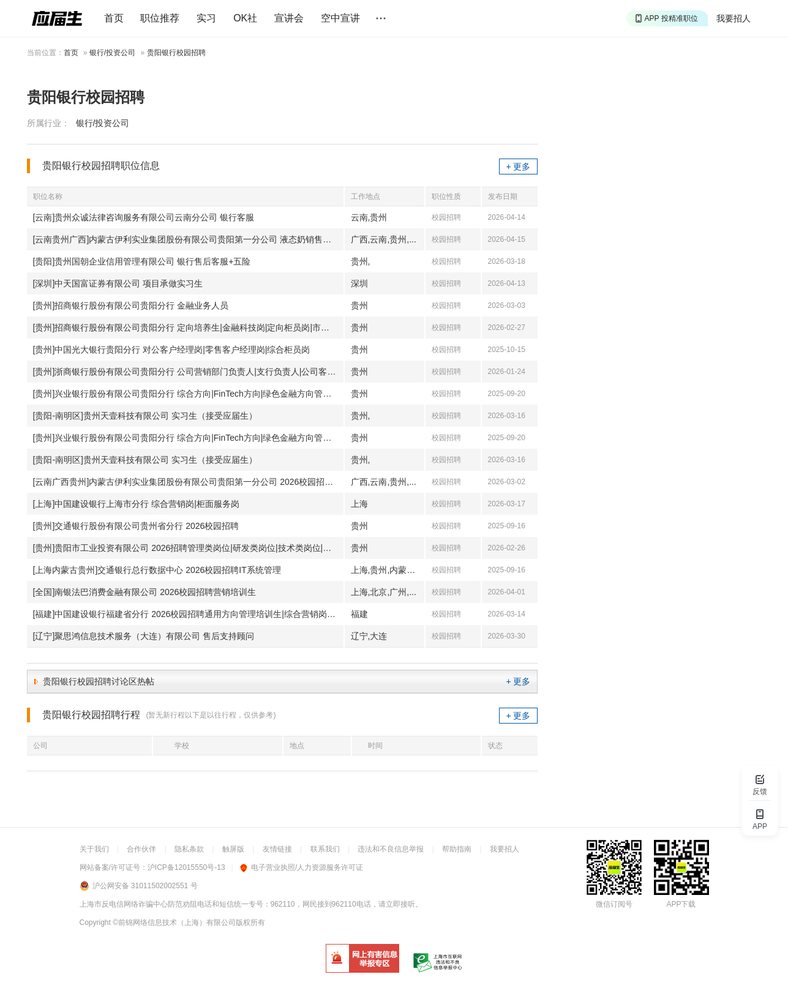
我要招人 (733, 18)
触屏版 (233, 849)
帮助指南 (456, 849)
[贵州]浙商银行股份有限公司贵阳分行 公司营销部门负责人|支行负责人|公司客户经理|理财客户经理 (188, 371)
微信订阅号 (614, 904)
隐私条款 (189, 849)
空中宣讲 (340, 18)
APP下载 (681, 904)
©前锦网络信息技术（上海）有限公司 (174, 922)
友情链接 (277, 849)
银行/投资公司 (112, 52)
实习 (206, 18)
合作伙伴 (141, 849)
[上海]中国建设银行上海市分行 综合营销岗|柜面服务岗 (136, 504)
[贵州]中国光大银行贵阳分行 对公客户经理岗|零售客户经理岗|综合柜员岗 (171, 349)
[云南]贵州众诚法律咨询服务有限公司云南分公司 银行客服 (144, 217)
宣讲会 (289, 18)
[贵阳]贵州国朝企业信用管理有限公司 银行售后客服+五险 (142, 261)
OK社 (245, 18)
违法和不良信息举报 (391, 849)
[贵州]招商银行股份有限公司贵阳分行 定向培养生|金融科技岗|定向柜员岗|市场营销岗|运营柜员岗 (188, 327)
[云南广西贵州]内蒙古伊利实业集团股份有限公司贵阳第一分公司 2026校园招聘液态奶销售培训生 (188, 482)
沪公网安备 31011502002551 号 (145, 886)
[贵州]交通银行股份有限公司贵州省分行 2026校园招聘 (136, 526)
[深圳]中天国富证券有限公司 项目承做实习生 (118, 283)
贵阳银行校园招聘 (176, 52)
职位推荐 (159, 18)
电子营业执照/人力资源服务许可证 (301, 867)
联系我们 (325, 849)
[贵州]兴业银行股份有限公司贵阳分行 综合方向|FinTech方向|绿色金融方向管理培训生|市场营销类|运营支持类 (188, 394)
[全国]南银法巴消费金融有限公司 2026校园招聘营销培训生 (145, 592)
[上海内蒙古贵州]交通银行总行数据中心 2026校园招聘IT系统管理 (157, 570)
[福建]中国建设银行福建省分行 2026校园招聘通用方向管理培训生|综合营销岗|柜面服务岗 (188, 614)
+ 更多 (518, 166)
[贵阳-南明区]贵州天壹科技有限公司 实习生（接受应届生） (145, 416)
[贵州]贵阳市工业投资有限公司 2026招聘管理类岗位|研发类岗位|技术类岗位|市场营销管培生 (188, 548)
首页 (114, 18)
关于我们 (94, 849)
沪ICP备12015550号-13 (186, 867)
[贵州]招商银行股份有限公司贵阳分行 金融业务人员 (131, 305)
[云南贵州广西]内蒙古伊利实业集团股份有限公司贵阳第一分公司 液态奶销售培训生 (188, 239)
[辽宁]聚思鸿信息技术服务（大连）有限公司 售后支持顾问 (144, 636)
